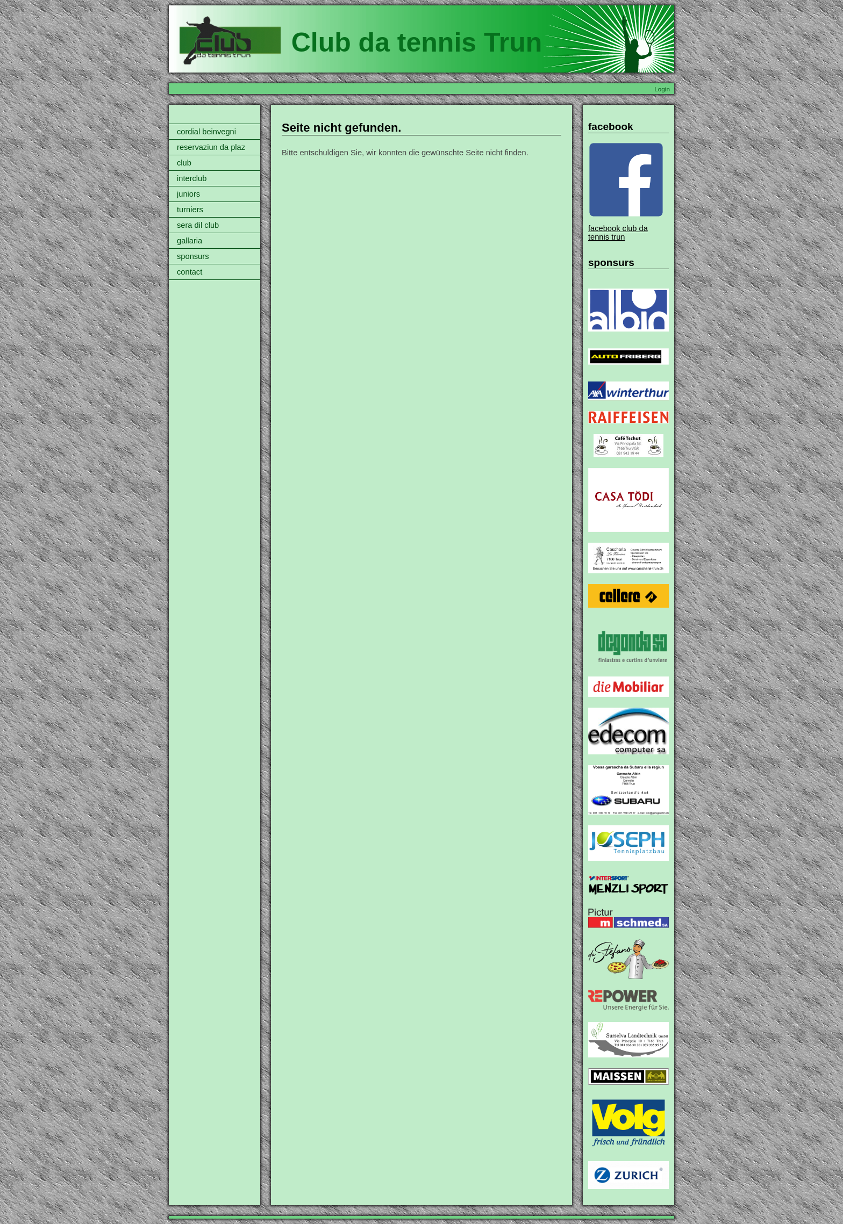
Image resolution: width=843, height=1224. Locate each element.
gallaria (189, 240)
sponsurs (193, 256)
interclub (191, 178)
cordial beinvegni (206, 131)
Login (662, 88)
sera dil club (198, 225)
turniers (190, 209)
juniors (188, 194)
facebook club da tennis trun (618, 232)
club (184, 163)
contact (189, 272)
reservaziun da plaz (211, 147)
